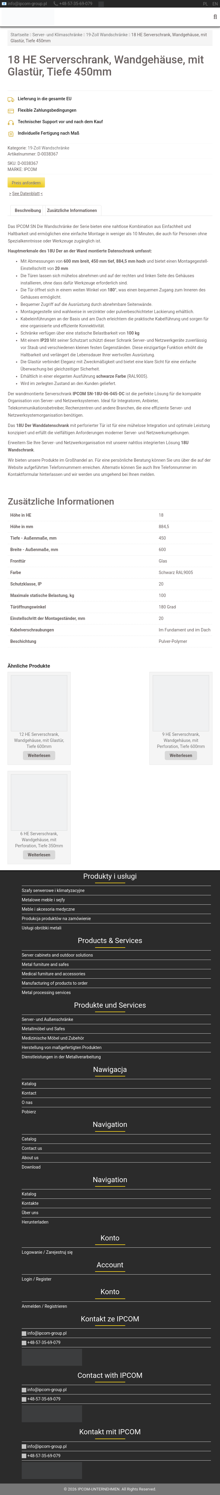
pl (205, 4)
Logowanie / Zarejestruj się (47, 1252)
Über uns (30, 1212)
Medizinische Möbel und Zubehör (53, 1038)
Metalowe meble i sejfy (43, 899)
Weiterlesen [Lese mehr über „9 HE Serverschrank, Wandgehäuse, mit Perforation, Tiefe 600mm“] (181, 755)
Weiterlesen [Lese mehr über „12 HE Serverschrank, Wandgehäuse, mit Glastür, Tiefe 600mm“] (39, 755)
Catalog (29, 1139)
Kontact (29, 1093)
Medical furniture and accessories (53, 973)
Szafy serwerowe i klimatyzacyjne (53, 890)
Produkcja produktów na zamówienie (56, 918)
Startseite (20, 34)
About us (30, 1157)
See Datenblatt (26, 193)
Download (31, 1167)
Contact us (32, 1148)
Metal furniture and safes (45, 964)
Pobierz (29, 1111)
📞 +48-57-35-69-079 (72, 3)
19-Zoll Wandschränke (107, 34)
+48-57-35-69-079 (41, 1342)
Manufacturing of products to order (55, 983)
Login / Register (37, 1279)
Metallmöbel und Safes (43, 1028)
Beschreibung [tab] (28, 210)
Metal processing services (46, 992)
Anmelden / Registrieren (44, 1306)
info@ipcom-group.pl (44, 1333)
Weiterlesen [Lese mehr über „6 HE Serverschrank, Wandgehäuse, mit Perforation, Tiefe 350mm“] (39, 854)
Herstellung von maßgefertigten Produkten (61, 1047)
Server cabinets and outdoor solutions (57, 955)
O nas (27, 1102)
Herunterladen (35, 1222)
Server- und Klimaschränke (57, 34)
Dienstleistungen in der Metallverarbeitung (61, 1056)
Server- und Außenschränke (47, 1019)
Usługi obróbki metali (42, 928)
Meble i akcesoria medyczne (48, 909)
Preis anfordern (26, 183)
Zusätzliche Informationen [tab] (72, 210)
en (215, 4)
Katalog (29, 1083)
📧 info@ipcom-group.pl (24, 3)
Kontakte (30, 1203)
